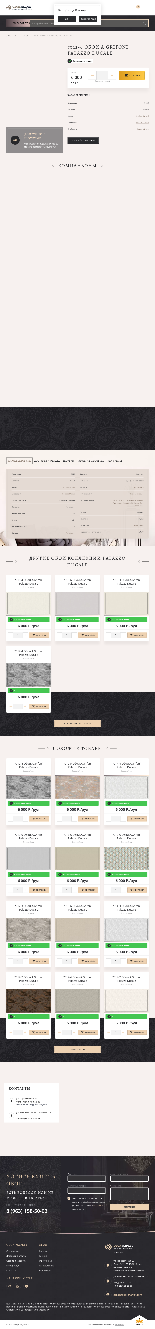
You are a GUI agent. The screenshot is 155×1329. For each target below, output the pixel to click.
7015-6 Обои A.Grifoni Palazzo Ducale (77, 907)
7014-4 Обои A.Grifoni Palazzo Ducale (126, 765)
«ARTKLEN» (119, 1324)
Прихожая (117, 503)
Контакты (11, 1270)
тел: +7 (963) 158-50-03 (28, 1101)
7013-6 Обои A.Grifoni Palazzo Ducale (126, 836)
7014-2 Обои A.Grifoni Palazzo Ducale (126, 979)
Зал (141, 503)
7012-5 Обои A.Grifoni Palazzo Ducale (77, 765)
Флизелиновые (136, 493)
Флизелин (70, 533)
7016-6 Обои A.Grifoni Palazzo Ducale (77, 581)
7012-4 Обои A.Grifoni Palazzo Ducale (28, 653)
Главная (11, 35)
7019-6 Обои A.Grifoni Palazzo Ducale (28, 836)
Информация (13, 1265)
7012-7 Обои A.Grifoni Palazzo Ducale (28, 979)
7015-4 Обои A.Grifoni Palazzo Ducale (28, 581)
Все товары (45, 1270)
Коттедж (116, 500)
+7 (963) (123, 1267)
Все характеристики (83, 140)
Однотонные (45, 1260)
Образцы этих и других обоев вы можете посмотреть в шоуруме (41, 145)
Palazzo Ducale (142, 122)
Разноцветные (46, 1265)
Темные (43, 1255)
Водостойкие (143, 129)
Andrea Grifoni (142, 116)
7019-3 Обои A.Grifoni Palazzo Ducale (126, 581)
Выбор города (88, 19)
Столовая (130, 500)
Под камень (138, 487)
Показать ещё (77, 1049)
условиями (98, 1205)
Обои (25, 35)
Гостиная (139, 505)
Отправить (129, 1207)
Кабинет (135, 503)
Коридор (126, 503)
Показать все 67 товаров (77, 723)
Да (66, 19)
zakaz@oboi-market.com (128, 1294)
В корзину (132, 75)
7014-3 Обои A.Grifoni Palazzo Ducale (126, 907)
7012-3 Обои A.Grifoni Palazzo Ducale (28, 907)
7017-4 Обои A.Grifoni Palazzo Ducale (77, 979)
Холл (123, 500)
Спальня (139, 500)
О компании (12, 1251)
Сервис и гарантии (16, 1260)
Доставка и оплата (16, 1255)
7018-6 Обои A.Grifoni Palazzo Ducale (77, 836)
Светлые (43, 1251)
